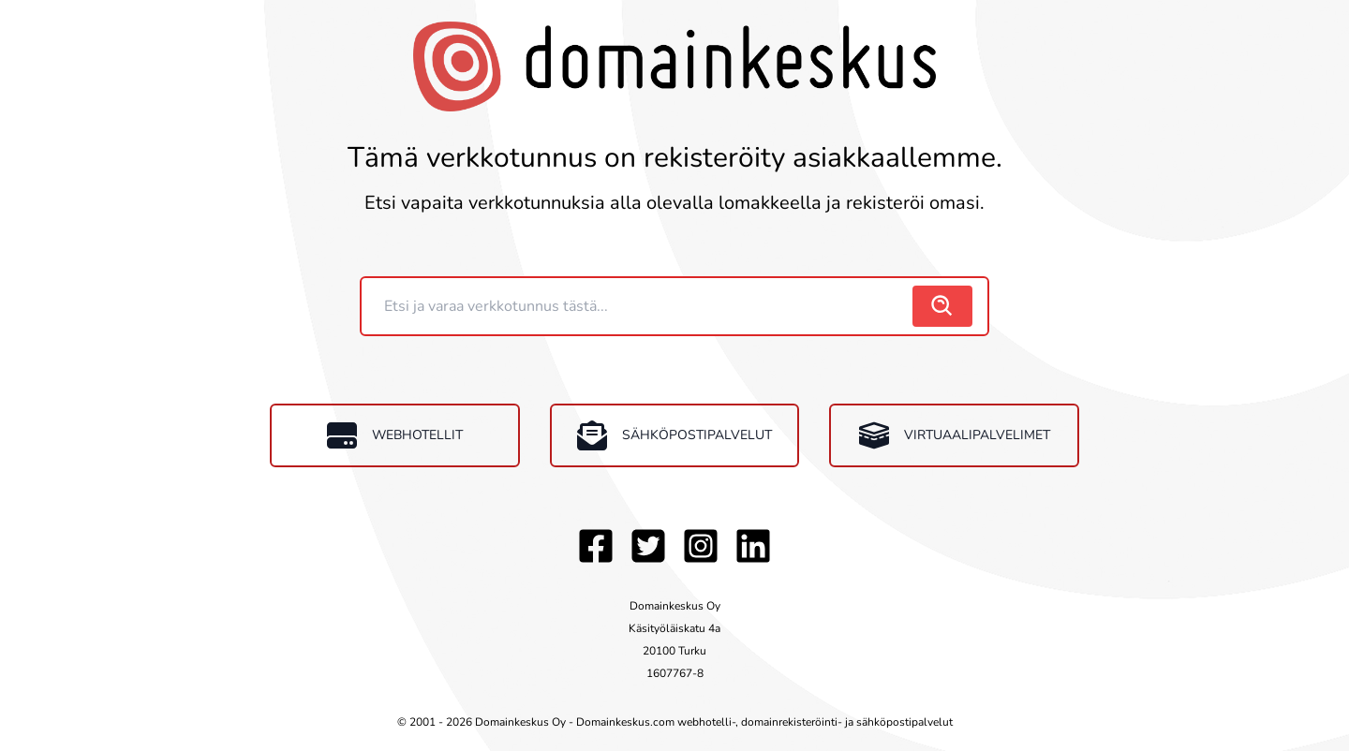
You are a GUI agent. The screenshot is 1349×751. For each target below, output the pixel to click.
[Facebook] (596, 546)
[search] (942, 306)
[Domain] (639, 306)
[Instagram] (700, 546)
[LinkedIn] (753, 546)
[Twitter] (648, 546)
